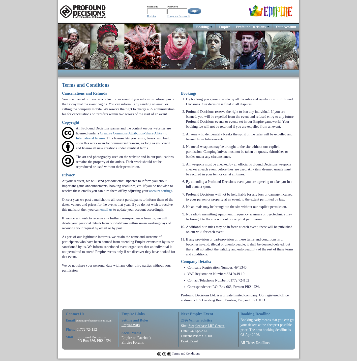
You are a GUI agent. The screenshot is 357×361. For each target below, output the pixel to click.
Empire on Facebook (136, 337)
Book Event (189, 341)
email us (106, 209)
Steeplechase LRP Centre (206, 326)
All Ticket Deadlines (255, 343)
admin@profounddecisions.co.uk (94, 320)
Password (172, 6)
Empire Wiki (130, 325)
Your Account (285, 27)
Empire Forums (132, 342)
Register (151, 16)
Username (152, 6)
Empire (224, 27)
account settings (160, 191)
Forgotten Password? (178, 16)
